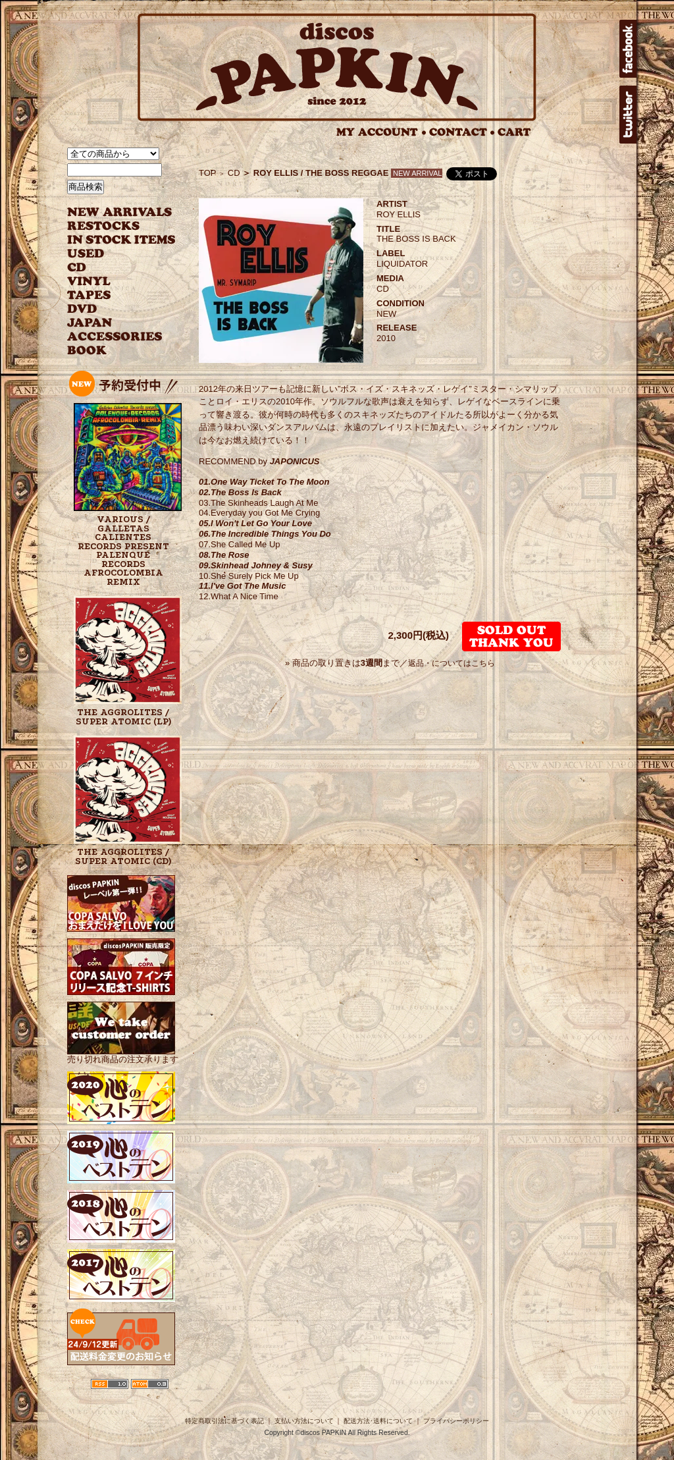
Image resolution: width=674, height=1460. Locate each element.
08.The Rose (224, 555)
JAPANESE (111, 323)
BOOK (87, 351)
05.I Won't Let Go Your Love (255, 523)
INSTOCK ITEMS (121, 240)
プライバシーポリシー (456, 1420)
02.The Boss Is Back (240, 492)
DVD (82, 309)
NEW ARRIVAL (119, 212)
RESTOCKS (111, 226)
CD (77, 268)
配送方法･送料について (378, 1420)
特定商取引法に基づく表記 (224, 1420)
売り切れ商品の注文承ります (122, 1054)
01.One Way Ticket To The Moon (264, 482)
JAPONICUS (295, 461)
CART (514, 132)
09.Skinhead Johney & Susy (256, 565)
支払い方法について (304, 1420)
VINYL (90, 281)
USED (111, 254)
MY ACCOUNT (381, 132)
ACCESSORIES (115, 337)
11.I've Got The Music (242, 586)
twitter (627, 115)
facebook (627, 49)
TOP (208, 173)
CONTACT (462, 132)
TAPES (89, 295)
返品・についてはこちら (451, 663)
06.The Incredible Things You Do (265, 534)
